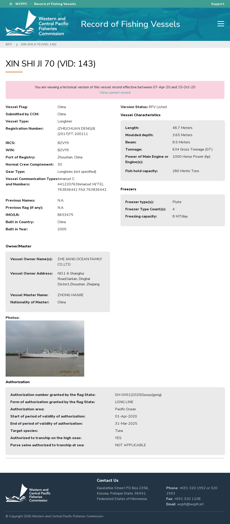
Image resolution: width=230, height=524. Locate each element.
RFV (9, 44)
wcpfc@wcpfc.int (190, 504)
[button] (45, 348)
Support (217, 4)
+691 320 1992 (192, 488)
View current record (115, 92)
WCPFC (21, 4)
